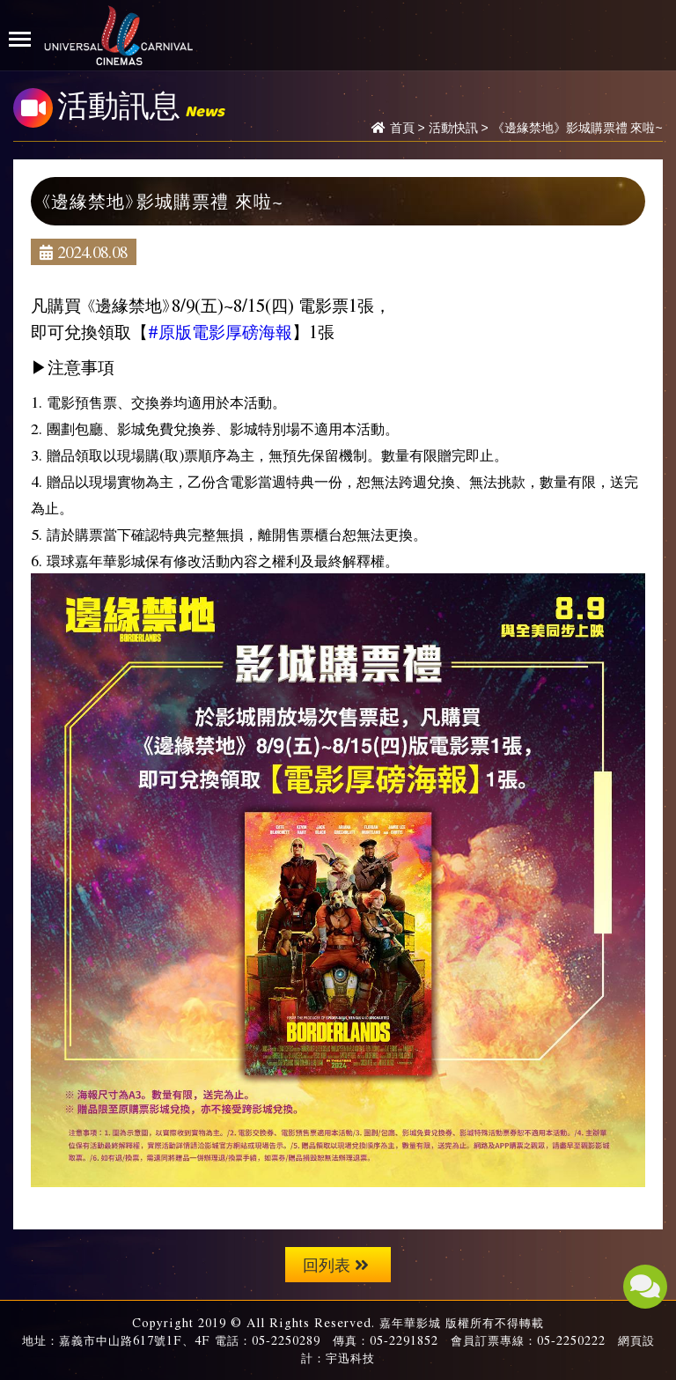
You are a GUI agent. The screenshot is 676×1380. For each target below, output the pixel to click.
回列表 (336, 1264)
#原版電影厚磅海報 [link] (220, 331)
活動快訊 (453, 128)
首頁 (402, 128)
